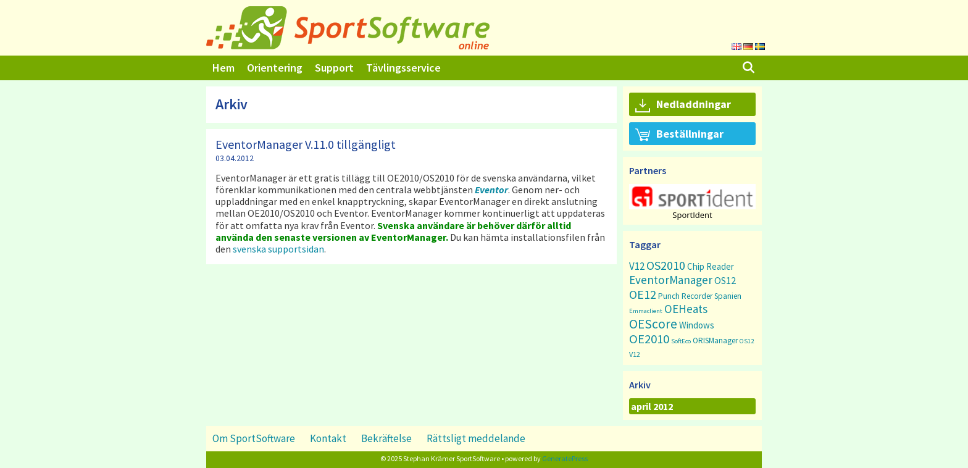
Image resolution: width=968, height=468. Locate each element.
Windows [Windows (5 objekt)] (696, 325)
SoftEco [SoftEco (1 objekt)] (681, 341)
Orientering (274, 68)
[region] (692, 201)
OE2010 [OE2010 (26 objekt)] (649, 339)
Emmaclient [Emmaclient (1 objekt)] (645, 311)
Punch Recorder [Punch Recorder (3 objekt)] (685, 296)
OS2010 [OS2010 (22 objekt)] (665, 265)
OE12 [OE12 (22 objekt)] (642, 294)
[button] (692, 196)
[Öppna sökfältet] (748, 68)
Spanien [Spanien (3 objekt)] (727, 296)
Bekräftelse (386, 438)
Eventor (491, 189)
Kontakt (328, 438)
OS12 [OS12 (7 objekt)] (725, 280)
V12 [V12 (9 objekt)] (637, 266)
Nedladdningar (683, 105)
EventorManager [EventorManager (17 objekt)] (670, 279)
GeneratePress (565, 458)
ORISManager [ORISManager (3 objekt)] (715, 340)
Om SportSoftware (253, 438)
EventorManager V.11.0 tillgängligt (305, 144)
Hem (223, 68)
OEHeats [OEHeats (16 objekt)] (685, 308)
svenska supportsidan (278, 249)
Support (334, 68)
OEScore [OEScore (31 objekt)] (653, 323)
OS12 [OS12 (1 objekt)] (747, 341)
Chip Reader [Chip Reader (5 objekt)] (710, 266)
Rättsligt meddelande (476, 438)
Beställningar (679, 135)
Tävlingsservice (403, 68)
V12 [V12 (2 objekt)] (634, 354)
